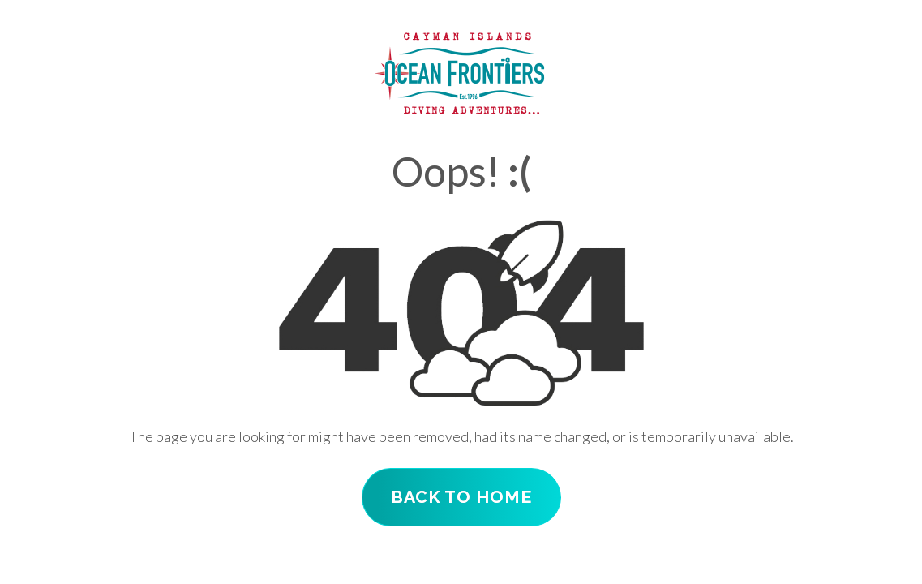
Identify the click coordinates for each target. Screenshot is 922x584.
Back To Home (461, 497)
